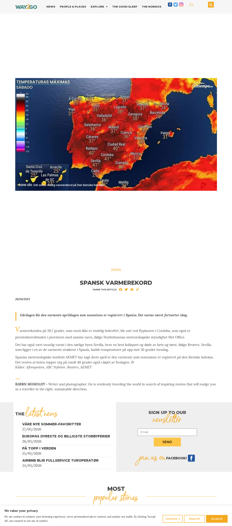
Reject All (194, 518)
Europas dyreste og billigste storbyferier (66, 436)
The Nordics (151, 6)
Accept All (217, 518)
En (191, 4)
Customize (171, 518)
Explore (99, 7)
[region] (116, 515)
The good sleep (124, 6)
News (50, 6)
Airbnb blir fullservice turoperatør (60, 460)
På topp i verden (39, 448)
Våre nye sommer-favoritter (51, 424)
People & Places (73, 6)
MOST (116, 488)
